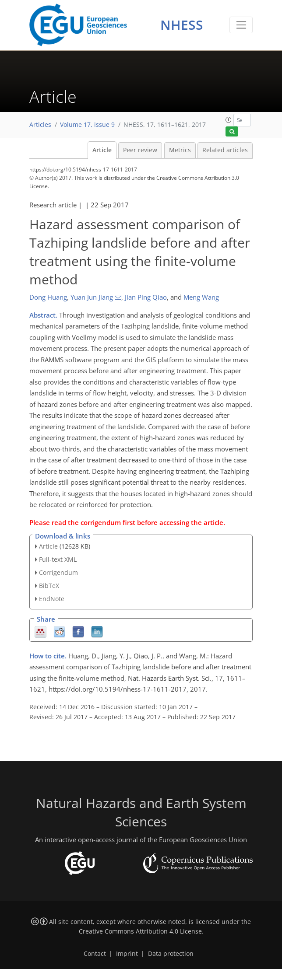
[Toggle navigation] (241, 25)
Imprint (127, 954)
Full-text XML (58, 559)
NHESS (181, 25)
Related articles (225, 150)
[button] (229, 120)
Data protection (171, 954)
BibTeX (49, 585)
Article (102, 150)
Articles (40, 125)
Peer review (140, 150)
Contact (95, 954)
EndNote (51, 599)
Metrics (180, 150)
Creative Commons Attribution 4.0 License (140, 931)
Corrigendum (58, 572)
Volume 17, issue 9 (87, 125)
